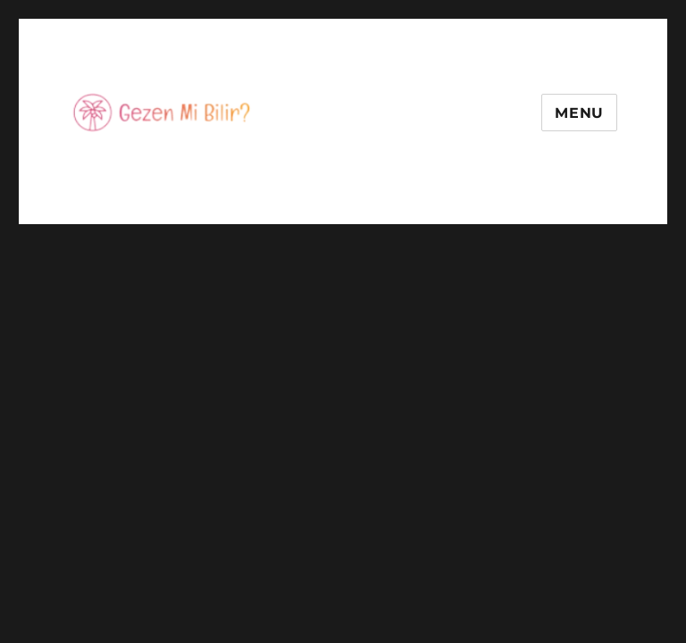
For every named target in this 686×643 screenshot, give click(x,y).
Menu (579, 112)
